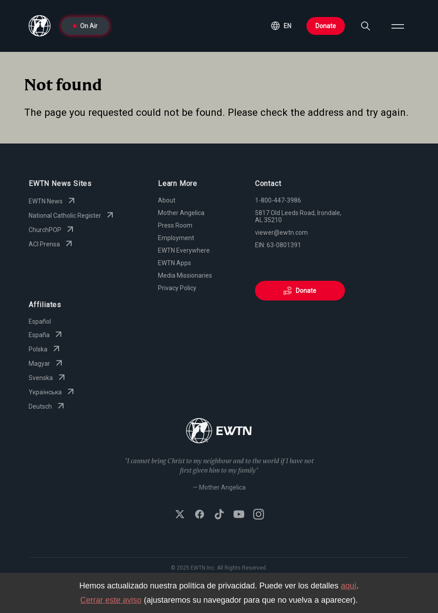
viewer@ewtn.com (281, 232)
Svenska (48, 378)
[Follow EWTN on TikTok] (219, 515)
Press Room (175, 225)
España (46, 335)
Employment (176, 237)
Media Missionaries (185, 275)
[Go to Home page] (219, 431)
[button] (281, 26)
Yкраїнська (52, 392)
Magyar (46, 363)
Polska (45, 349)
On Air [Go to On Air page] (85, 26)
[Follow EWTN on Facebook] (199, 515)
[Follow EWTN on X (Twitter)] (179, 515)
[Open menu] (397, 26)
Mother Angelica (181, 212)
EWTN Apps (174, 262)
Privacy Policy (177, 288)
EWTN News (53, 201)
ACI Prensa (51, 244)
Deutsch (47, 406)
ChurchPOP (52, 230)
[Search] (365, 26)
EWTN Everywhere (184, 250)
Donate (325, 26)
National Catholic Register (72, 215)
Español (40, 321)
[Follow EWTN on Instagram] (258, 515)
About (166, 200)
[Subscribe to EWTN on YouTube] (239, 515)
